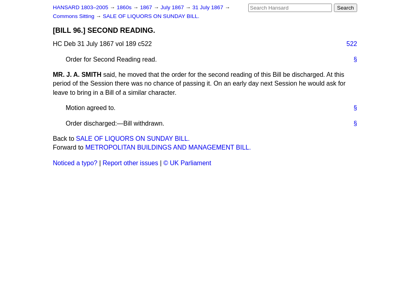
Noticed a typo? (75, 163)
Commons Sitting (74, 16)
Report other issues (130, 163)
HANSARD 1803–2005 (80, 7)
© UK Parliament (187, 163)
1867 (147, 7)
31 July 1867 (208, 7)
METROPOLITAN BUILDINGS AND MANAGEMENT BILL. (168, 147)
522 (351, 43)
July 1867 (173, 7)
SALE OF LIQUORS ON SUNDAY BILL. (151, 16)
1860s (125, 7)
